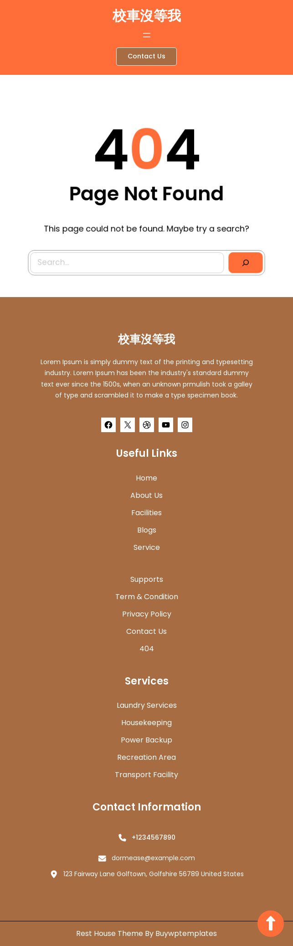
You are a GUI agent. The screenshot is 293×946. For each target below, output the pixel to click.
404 (146, 648)
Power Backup (146, 740)
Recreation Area (146, 757)
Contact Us (146, 56)
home (146, 478)
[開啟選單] (146, 35)
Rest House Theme (110, 933)
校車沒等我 (147, 16)
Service (147, 547)
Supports (146, 579)
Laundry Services (147, 705)
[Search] (243, 261)
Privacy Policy (146, 614)
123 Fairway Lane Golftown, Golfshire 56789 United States (153, 873)
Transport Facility (146, 774)
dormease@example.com (153, 857)
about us (146, 495)
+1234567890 (153, 837)
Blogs (146, 530)
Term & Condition (146, 596)
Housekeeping (146, 722)
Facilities (146, 512)
